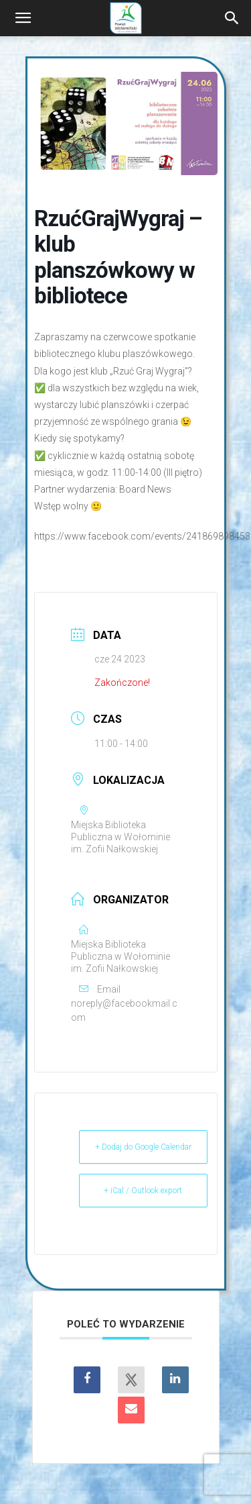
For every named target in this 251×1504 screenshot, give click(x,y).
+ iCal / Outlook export (143, 1190)
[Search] (232, 18)
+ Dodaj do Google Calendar (143, 1147)
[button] (22, 18)
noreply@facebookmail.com (124, 1010)
